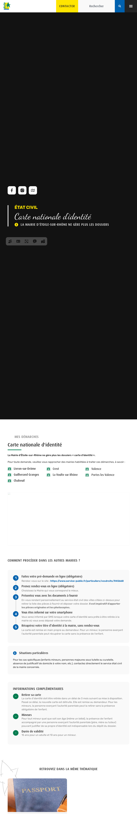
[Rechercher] (120, 6)
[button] (131, 6)
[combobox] (96, 6)
